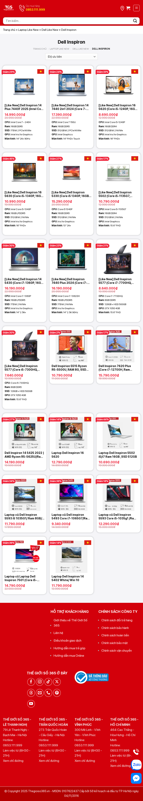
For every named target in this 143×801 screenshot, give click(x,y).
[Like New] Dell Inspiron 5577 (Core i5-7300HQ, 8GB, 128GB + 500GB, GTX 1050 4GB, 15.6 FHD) (23, 367)
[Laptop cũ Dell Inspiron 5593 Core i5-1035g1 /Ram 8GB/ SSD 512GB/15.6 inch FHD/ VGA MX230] (118, 493)
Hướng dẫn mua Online (69, 655)
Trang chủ (9, 29)
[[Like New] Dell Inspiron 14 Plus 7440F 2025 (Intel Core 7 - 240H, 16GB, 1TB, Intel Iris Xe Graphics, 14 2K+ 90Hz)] (24, 84)
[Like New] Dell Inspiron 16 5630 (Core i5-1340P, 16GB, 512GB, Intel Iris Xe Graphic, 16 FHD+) (24, 194)
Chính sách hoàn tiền (115, 635)
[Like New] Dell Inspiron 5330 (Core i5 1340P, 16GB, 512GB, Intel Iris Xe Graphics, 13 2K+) (71, 194)
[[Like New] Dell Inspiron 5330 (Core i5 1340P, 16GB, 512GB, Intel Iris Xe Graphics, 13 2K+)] (71, 171)
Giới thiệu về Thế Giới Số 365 (70, 622)
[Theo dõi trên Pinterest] (57, 693)
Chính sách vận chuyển (116, 650)
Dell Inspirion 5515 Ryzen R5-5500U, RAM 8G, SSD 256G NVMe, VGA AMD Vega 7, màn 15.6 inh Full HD (71, 367)
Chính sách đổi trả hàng (116, 620)
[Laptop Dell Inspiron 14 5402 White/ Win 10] (71, 555)
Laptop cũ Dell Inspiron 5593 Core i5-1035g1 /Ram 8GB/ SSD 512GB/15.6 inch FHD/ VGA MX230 (117, 516)
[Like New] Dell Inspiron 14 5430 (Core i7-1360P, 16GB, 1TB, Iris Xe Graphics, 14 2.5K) (24, 281)
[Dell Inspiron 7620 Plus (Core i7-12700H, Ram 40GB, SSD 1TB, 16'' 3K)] (118, 344)
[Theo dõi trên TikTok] (48, 682)
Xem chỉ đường (13, 761)
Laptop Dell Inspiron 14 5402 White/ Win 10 (68, 578)
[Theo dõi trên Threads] (31, 693)
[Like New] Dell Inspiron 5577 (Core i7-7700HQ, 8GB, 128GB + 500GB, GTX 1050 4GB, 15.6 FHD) (117, 281)
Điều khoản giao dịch (67, 640)
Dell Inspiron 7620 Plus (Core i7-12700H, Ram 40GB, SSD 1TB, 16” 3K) (115, 367)
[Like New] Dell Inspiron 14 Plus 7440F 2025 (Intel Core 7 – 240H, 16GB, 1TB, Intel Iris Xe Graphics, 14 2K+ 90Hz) (24, 107)
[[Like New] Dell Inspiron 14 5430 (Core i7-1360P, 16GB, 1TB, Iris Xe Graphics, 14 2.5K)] (24, 257)
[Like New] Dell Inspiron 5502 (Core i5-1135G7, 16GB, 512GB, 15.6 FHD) (115, 194)
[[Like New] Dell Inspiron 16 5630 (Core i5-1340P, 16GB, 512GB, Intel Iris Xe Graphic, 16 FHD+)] (24, 171)
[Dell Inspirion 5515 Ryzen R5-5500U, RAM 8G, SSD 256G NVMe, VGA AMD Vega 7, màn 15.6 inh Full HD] (71, 344)
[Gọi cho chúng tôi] (48, 693)
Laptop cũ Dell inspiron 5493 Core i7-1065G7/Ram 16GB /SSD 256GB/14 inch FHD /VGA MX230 (71, 516)
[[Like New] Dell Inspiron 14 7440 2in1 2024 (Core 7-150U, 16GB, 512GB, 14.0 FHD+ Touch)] (71, 84)
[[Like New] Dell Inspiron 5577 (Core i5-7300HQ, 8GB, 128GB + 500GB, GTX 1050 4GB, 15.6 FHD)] (24, 344)
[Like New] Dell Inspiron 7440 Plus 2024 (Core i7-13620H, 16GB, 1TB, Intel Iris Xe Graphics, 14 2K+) (71, 281)
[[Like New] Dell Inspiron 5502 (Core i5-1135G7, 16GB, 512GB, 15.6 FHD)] (118, 171)
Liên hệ (58, 633)
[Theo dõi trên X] (57, 682)
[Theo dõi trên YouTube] (31, 704)
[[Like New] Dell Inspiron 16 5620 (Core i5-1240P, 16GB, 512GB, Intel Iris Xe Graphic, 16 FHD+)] (118, 84)
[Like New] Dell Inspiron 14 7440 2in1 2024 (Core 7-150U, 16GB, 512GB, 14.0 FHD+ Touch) (70, 107)
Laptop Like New (28, 29)
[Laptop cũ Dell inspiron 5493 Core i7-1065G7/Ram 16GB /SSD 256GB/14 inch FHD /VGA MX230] (71, 493)
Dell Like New (50, 29)
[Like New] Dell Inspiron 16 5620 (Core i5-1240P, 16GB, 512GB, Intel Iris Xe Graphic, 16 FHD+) (118, 107)
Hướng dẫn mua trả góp (69, 648)
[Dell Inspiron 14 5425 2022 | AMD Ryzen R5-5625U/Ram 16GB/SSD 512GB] (24, 431)
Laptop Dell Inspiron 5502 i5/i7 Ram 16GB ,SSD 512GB (118, 454)
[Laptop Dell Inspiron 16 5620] (71, 431)
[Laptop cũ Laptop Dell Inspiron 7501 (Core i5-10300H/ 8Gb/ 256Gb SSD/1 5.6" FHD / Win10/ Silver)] (24, 555)
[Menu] (136, 8)
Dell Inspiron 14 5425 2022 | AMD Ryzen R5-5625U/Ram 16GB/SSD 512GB (24, 454)
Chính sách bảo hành (115, 628)
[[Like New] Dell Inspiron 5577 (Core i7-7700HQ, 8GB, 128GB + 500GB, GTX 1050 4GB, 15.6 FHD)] (118, 257)
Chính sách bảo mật (114, 643)
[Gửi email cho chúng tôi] (40, 693)
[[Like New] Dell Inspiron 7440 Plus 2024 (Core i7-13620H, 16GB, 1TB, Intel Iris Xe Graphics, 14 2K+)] (71, 257)
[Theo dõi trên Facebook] (31, 682)
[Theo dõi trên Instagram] (40, 682)
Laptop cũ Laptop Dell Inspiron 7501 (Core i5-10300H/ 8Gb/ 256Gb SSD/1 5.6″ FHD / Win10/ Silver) (24, 578)
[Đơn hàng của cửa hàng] (71, 56)
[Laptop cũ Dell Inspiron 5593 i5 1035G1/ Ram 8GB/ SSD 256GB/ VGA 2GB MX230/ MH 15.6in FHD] (24, 493)
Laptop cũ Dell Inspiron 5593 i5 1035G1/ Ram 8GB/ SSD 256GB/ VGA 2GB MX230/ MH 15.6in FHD (23, 516)
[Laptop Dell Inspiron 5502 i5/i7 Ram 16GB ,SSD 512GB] (118, 431)
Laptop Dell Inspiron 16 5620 (68, 454)
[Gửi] (135, 21)
